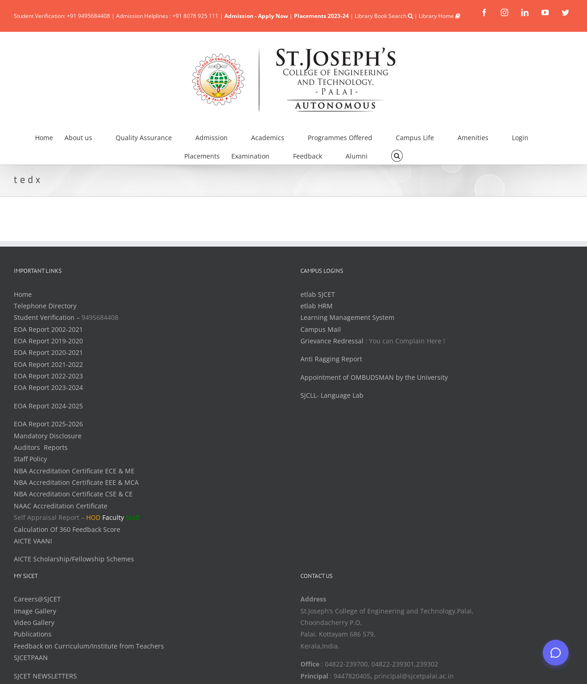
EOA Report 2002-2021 (48, 329)
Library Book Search (384, 16)
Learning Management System (347, 317)
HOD (93, 517)
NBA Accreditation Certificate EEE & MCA (76, 482)
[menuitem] (50, 136)
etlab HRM (316, 305)
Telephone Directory (45, 305)
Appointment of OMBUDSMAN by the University (374, 377)
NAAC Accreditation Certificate (60, 505)
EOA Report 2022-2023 (48, 375)
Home (23, 294)
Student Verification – (48, 317)
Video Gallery (34, 622)
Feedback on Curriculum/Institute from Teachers (89, 646)
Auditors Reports (41, 447)
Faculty (113, 517)
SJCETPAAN (31, 657)
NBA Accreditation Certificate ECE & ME (74, 470)
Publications (33, 634)
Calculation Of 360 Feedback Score (67, 529)
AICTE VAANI (33, 541)
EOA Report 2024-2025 (48, 405)
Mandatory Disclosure (48, 435)
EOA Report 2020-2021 (48, 352)
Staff (133, 517)
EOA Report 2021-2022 (48, 364)
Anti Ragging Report (331, 358)
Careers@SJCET (37, 599)
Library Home (439, 16)
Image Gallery (35, 611)
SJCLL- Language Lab (332, 395)
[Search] (397, 155)
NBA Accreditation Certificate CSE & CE (73, 493)
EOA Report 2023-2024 (48, 387)
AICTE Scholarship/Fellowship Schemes (74, 558)
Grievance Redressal (332, 340)
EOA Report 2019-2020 (48, 340)
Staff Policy (30, 458)
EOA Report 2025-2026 (48, 423)
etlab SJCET (317, 294)
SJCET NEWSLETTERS (45, 676)
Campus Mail (320, 329)
